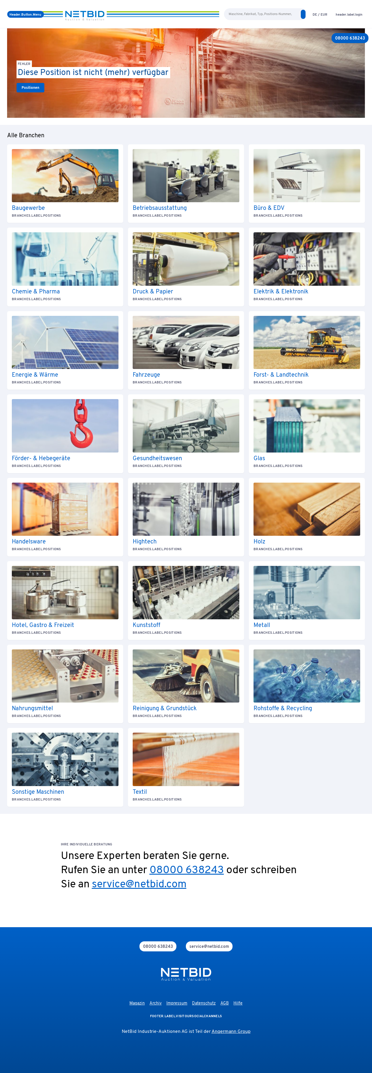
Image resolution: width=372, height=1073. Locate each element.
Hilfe (238, 1003)
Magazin (137, 1003)
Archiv (156, 1003)
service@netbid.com (139, 884)
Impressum (176, 1003)
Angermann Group (231, 1032)
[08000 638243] (350, 38)
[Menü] (25, 14)
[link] (30, 87)
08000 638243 (187, 870)
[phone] (157, 946)
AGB (224, 1003)
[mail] (209, 946)
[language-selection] (320, 14)
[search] (303, 14)
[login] (349, 14)
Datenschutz (204, 1003)
